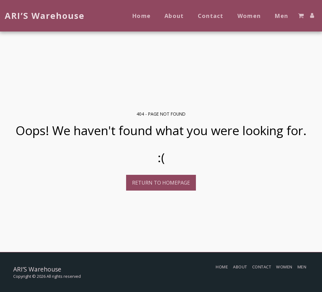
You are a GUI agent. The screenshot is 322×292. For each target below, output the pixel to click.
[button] (301, 16)
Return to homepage (161, 182)
